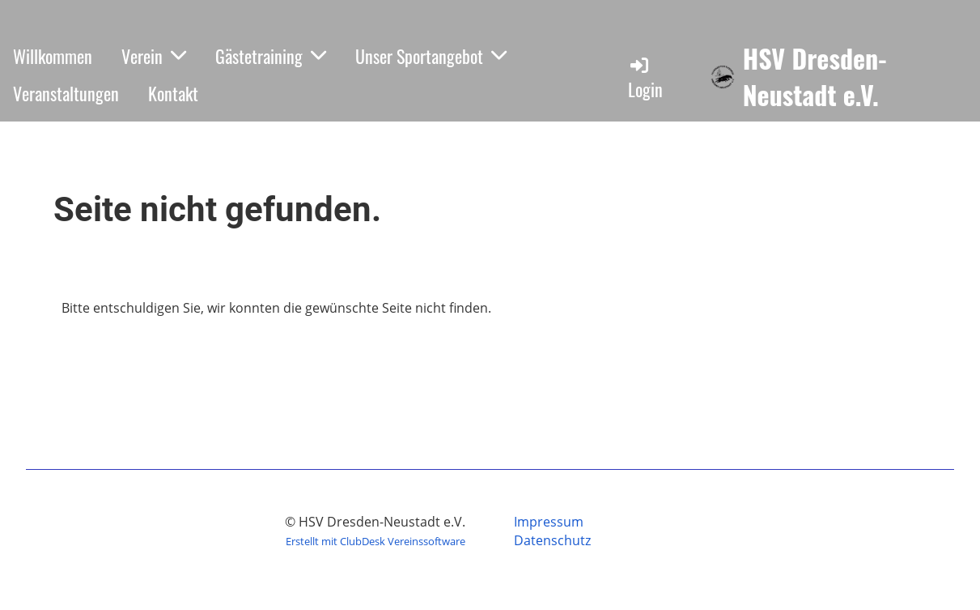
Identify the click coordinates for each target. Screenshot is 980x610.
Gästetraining (270, 56)
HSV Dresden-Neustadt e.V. (815, 77)
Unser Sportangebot (431, 56)
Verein (153, 56)
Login (645, 78)
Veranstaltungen (66, 93)
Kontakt (173, 93)
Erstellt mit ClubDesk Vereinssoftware (375, 541)
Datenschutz (552, 540)
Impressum (548, 522)
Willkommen (52, 56)
